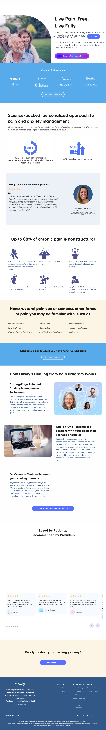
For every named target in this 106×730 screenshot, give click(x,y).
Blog (79, 691)
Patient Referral (79, 698)
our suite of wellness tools (24, 493)
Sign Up (94, 36)
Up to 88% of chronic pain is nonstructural (53, 239)
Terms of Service (93, 688)
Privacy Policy (93, 691)
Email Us (62, 691)
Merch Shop (79, 688)
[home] (8, 36)
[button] (91, 625)
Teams (79, 702)
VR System (79, 695)
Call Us (61, 688)
